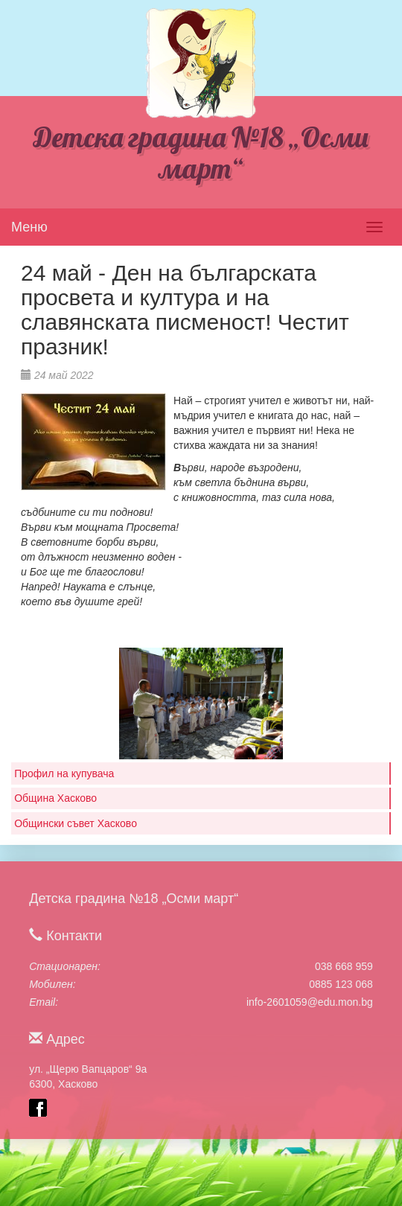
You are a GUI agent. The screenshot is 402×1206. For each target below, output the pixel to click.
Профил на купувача (64, 773)
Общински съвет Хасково (75, 823)
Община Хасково (55, 798)
